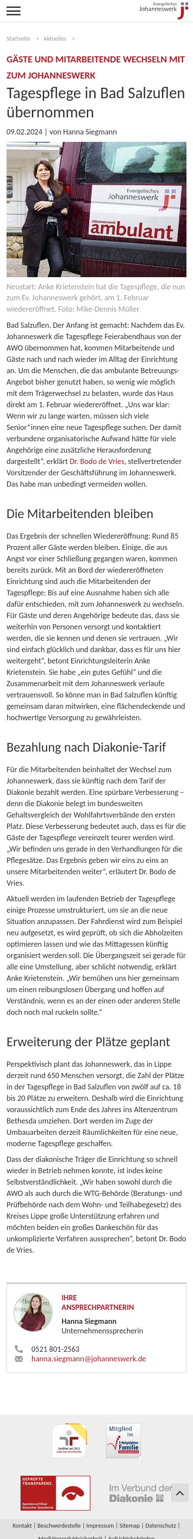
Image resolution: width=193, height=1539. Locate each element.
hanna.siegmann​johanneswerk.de (88, 1359)
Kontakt (22, 1525)
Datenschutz (160, 1525)
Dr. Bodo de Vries (96, 461)
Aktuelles (55, 38)
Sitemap (130, 1525)
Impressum (100, 1525)
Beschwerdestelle (59, 1525)
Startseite (18, 38)
